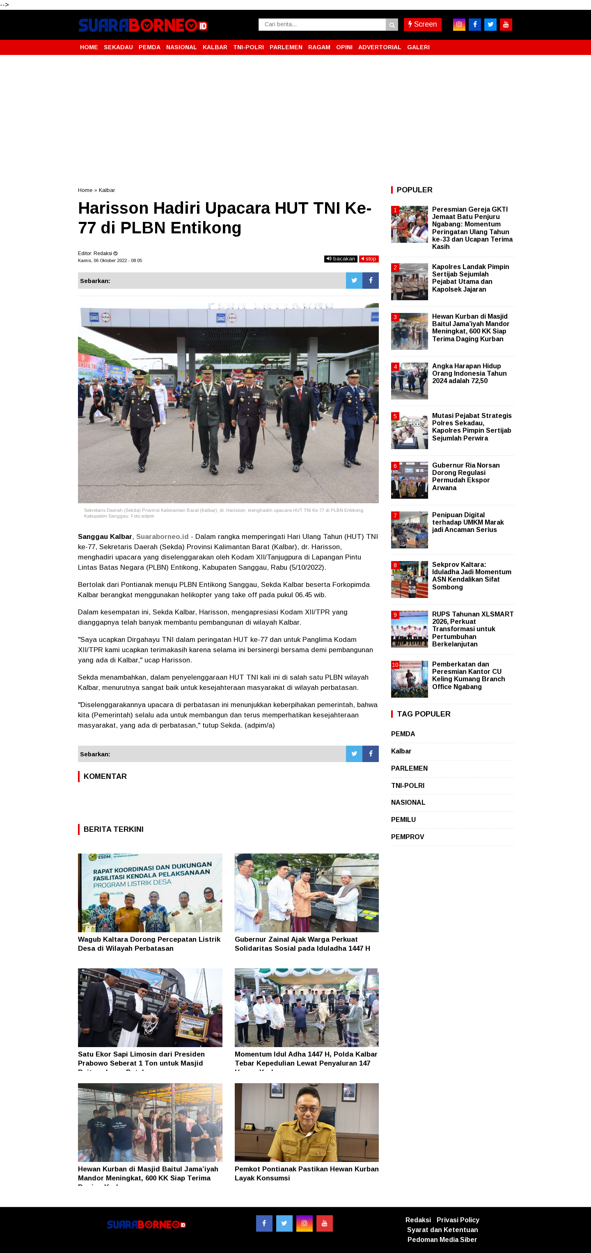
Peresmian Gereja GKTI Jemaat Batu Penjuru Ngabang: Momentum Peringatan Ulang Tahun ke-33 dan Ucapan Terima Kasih (472, 228)
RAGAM (319, 47)
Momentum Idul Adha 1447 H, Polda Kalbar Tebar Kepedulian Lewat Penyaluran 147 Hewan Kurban (306, 1063)
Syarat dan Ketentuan (442, 1229)
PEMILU (403, 819)
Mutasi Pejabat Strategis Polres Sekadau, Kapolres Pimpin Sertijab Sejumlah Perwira (472, 427)
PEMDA (149, 47)
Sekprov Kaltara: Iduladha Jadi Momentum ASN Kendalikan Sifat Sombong (471, 576)
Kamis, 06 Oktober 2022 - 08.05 (110, 260)
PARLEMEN (286, 47)
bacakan (341, 259)
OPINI (344, 47)
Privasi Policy (458, 1219)
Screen (422, 24)
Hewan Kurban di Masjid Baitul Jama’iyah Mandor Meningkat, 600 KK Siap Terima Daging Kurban (148, 1178)
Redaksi (418, 1219)
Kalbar (107, 190)
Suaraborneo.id (162, 537)
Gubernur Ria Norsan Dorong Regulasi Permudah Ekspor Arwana (466, 476)
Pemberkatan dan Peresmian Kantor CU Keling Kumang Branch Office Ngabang (468, 675)
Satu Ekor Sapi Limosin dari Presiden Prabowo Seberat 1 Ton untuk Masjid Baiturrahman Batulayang (141, 1063)
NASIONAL (181, 47)
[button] (505, 44)
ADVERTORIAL (379, 47)
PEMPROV (407, 836)
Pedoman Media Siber (442, 1239)
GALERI (418, 47)
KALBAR (215, 47)
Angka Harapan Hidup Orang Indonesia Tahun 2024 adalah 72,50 (469, 373)
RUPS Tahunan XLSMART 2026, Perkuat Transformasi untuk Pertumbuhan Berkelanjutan (473, 629)
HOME (89, 47)
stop (369, 259)
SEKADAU (118, 47)
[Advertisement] (295, 120)
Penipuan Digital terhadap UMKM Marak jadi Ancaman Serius (468, 522)
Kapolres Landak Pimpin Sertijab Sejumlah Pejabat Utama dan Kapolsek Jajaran (470, 278)
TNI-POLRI (248, 47)
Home (85, 190)
